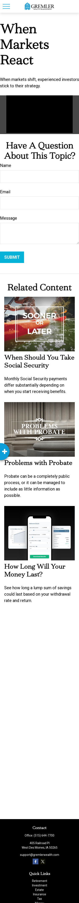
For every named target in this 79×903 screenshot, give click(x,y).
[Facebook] (35, 861)
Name (5, 165)
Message (8, 218)
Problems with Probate (38, 462)
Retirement (39, 881)
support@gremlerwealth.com (39, 854)
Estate (39, 890)
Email (5, 191)
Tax (39, 898)
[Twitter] (43, 861)
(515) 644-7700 (44, 835)
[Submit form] (12, 257)
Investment (39, 885)
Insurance (39, 894)
